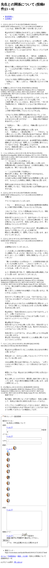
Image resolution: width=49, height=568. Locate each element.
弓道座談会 (12, 560)
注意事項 (8, 19)
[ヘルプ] (10, 427)
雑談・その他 (23, 560)
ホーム (3, 560)
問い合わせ (18, 566)
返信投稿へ (9, 16)
